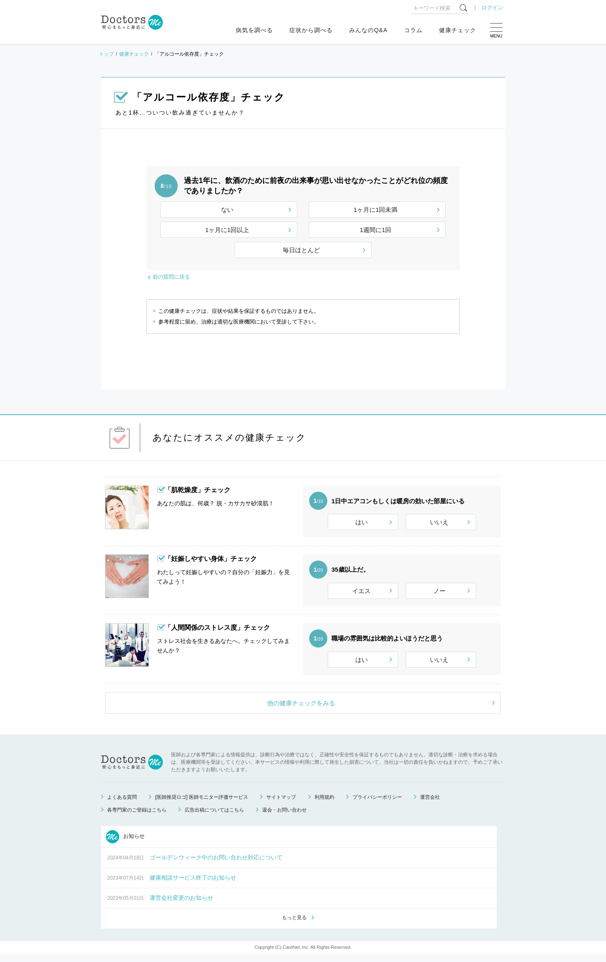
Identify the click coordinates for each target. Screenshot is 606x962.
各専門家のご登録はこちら (137, 817)
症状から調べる (311, 30)
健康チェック (457, 30)
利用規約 (324, 804)
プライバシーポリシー (377, 804)
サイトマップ (281, 804)
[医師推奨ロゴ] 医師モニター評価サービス (201, 804)
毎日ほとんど (301, 249)
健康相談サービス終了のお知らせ (193, 885)
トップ (106, 54)
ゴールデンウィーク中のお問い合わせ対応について (216, 864)
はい (361, 522)
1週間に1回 (376, 229)
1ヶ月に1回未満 (376, 209)
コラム (413, 30)
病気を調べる (254, 30)
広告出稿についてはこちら (214, 817)
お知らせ (125, 844)
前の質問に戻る (171, 277)
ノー (439, 593)
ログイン (492, 8)
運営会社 (430, 804)
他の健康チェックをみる (301, 710)
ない (227, 209)
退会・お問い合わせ (284, 817)
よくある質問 (122, 804)
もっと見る (294, 925)
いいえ (439, 522)
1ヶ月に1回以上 (227, 229)
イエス (361, 593)
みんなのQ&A (368, 30)
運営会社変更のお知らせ (181, 905)
